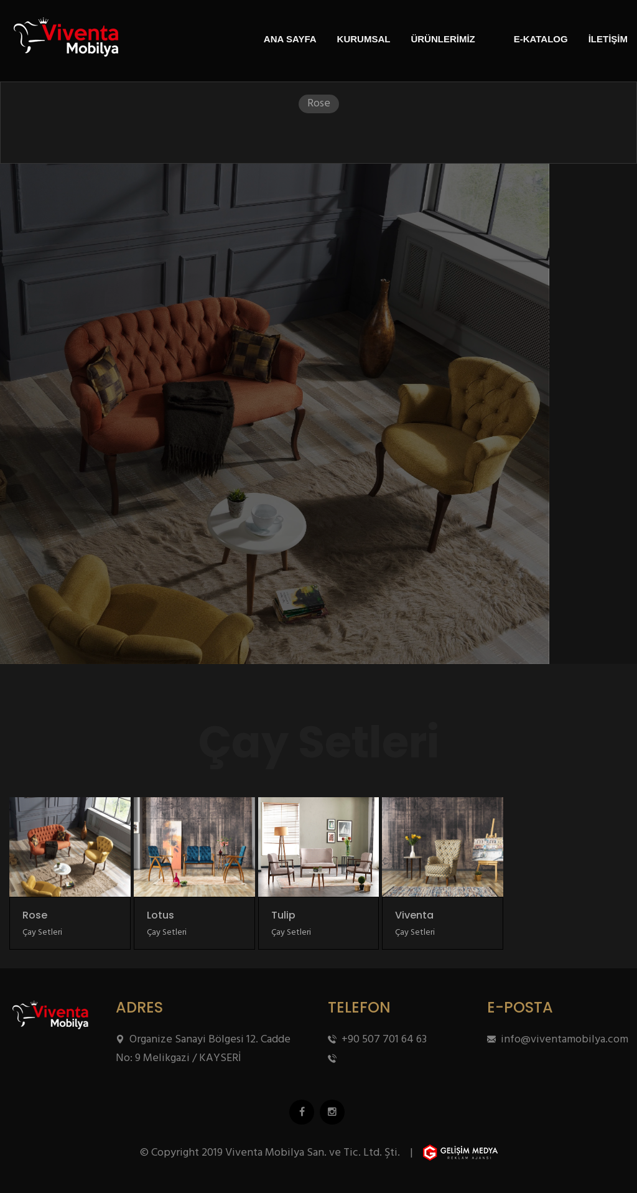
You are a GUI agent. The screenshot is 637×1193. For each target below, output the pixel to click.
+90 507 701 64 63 (377, 1040)
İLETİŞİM (608, 39)
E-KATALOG (541, 39)
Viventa (414, 915)
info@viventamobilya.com (557, 1040)
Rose (34, 915)
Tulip (283, 915)
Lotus (160, 915)
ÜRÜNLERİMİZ (443, 39)
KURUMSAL (364, 39)
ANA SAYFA (290, 39)
